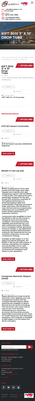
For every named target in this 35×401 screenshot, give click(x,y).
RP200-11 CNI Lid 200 (12, 171)
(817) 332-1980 (11, 15)
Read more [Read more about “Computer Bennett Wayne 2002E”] (7, 329)
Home (3, 57)
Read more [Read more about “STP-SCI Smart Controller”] (7, 153)
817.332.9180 (8, 11)
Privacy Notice (5, 377)
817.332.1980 (26, 65)
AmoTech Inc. (21, 395)
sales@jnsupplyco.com (14, 9)
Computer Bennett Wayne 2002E (16, 277)
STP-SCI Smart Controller (15, 126)
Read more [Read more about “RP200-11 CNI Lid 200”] (7, 259)
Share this (18, 91)
